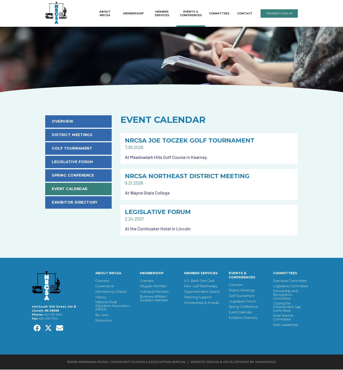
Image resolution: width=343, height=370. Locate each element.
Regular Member (153, 287)
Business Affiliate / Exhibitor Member (154, 299)
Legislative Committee (290, 287)
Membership (133, 13)
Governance (104, 287)
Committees (219, 13)
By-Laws (101, 316)
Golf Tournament (72, 148)
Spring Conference (73, 175)
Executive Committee (290, 281)
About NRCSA (105, 13)
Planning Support (198, 298)
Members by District (111, 292)
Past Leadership (285, 325)
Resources (103, 321)
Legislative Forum (72, 162)
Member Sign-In (279, 13)
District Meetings (72, 135)
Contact (244, 13)
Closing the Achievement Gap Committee (287, 307)
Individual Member (154, 292)
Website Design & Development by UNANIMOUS (233, 362)
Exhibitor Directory (75, 202)
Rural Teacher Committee (283, 318)
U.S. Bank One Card (199, 281)
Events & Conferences (191, 13)
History (100, 298)
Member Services (162, 13)
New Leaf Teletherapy (200, 287)
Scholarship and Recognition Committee (285, 295)
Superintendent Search (202, 292)
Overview (62, 121)
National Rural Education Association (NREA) (112, 306)
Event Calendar (70, 189)
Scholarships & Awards (201, 303)
